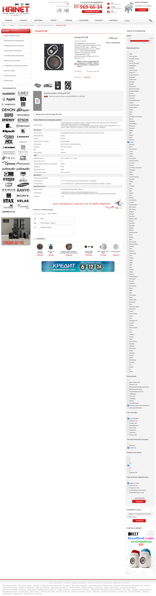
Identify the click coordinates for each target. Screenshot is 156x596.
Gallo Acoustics (133, 160)
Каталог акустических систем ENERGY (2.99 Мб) (67, 96)
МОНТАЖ (98, 583)
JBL (130, 184)
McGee (131, 221)
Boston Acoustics (134, 89)
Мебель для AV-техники (12, 60)
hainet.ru (114, 12)
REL (130, 292)
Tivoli (130, 339)
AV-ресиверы (67, 585)
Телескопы (145, 591)
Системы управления (63, 589)
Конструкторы (123, 591)
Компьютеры (8, 80)
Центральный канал (135, 408)
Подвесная (132, 430)
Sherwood (132, 309)
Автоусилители (34, 591)
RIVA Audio (132, 295)
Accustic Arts (133, 56)
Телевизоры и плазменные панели (16, 65)
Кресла (89, 591)
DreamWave (133, 123)
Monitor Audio (133, 232)
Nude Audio (132, 253)
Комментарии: (93, 71)
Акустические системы (45, 25)
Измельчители (17, 593)
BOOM (131, 84)
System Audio (133, 327)
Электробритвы (7, 593)
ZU (130, 364)
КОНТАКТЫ (125, 583)
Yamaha (131, 362)
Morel (131, 235)
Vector (131, 350)
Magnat (131, 211)
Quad (131, 288)
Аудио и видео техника (26, 25)
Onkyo (131, 258)
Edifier (131, 130)
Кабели (106, 587)
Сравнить (79, 71)
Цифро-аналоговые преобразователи (100, 585)
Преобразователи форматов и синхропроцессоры (106, 589)
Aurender (132, 82)
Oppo (131, 262)
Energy (131, 142)
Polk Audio (132, 279)
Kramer (131, 197)
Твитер (131, 401)
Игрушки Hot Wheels (134, 591)
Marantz (131, 214)
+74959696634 (116, 8)
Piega (131, 272)
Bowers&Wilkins (134, 91)
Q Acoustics (132, 286)
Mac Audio (132, 209)
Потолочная (133, 434)
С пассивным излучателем (137, 490)
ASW (130, 54)
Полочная (132, 432)
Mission (131, 230)
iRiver (131, 371)
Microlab (131, 225)
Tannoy (131, 337)
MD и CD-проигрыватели (80, 585)
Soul (130, 318)
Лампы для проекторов (42, 587)
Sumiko (131, 323)
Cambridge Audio (134, 100)
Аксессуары (99, 587)
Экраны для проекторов (9, 587)
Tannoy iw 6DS (51, 252)
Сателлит (132, 396)
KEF (130, 191)
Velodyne (132, 353)
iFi (130, 369)
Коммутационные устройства (14, 45)
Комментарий (56, 231)
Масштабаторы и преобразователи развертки (41, 589)
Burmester (132, 95)
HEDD (131, 174)
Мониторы (38, 593)
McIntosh (132, 223)
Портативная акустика (136, 391)
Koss (130, 195)
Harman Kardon (134, 177)
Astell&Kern (132, 65)
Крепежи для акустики (63, 591)
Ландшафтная (133, 425)
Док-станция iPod (134, 382)
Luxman (131, 202)
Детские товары (9, 70)
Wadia (131, 357)
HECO (131, 172)
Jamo (131, 188)
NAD (130, 239)
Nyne (130, 255)
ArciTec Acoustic (134, 63)
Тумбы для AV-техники (47, 591)
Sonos (131, 311)
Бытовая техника (10, 75)
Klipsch (131, 193)
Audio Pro (132, 72)
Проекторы (146, 585)
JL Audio (131, 186)
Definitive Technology (135, 116)
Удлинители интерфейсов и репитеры (14, 589)
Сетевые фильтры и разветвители (51, 585)
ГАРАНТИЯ (116, 583)
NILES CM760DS (40, 252)
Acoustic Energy (134, 58)
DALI (130, 112)
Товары (11, 25)
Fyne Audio (132, 158)
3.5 (130, 468)
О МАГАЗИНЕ (107, 583)
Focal (131, 151)
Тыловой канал (134, 403)
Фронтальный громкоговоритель (139, 405)
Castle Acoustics (134, 105)
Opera (131, 260)
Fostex (131, 156)
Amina (131, 61)
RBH (130, 290)
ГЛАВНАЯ (66, 583)
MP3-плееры (127, 589)
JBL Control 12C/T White (103, 252)
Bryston (131, 93)
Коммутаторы (114, 587)
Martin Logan (133, 218)
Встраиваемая (133, 418)
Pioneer (131, 274)
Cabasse (132, 98)
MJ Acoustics (133, 204)
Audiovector (132, 79)
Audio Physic (133, 70)
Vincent (131, 355)
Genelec (131, 163)
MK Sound (132, 207)
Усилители (36, 585)
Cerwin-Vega (133, 107)
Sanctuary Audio (134, 306)
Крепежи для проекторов (26, 587)
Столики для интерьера (78, 591)
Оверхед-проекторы (88, 587)
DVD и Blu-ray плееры (24, 585)
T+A (130, 330)
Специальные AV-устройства (80, 589)
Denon (131, 119)
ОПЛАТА (90, 583)
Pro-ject (131, 281)
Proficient (132, 283)
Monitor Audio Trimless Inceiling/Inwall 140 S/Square (69, 252)
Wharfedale (132, 360)
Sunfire (131, 325)
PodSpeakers (133, 276)
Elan (130, 133)
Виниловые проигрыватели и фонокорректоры (127, 585)
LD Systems (132, 200)
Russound (132, 302)
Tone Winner (133, 341)
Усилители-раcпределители (127, 587)
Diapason (132, 121)
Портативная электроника (13, 50)
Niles (130, 248)
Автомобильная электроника (14, 55)
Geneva (131, 165)
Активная (132, 445)
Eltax (130, 137)
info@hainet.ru (116, 4)
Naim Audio (132, 241)
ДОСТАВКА (82, 583)
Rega (130, 297)
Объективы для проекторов (59, 587)
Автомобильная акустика (10, 591)
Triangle (131, 343)
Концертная (133, 423)
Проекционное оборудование (14, 40)
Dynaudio (132, 126)
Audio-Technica (133, 75)
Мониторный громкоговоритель (139, 387)
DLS (130, 114)
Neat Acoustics (133, 244)
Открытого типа (134, 488)
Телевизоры (96, 591)
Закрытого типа (134, 483)
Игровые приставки (145, 589)
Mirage (131, 228)
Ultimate (131, 346)
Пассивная (132, 448)
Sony (130, 316)
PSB (130, 267)
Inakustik (132, 179)
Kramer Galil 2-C (116, 252)
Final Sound (132, 149)
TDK (130, 332)
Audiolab (132, 77)
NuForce (131, 251)
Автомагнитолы (24, 591)
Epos (130, 146)
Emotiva (131, 140)
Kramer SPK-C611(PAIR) (89, 252)
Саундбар (132, 398)
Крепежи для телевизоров (109, 591)
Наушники (135, 589)
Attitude (131, 68)
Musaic (131, 237)
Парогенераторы (28, 593)
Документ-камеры (74, 587)
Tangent (131, 334)
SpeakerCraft (133, 320)
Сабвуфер (132, 394)
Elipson (131, 135)
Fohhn (131, 153)
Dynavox (132, 128)
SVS (130, 304)
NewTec (131, 246)
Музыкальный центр (135, 389)
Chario (131, 109)
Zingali (131, 367)
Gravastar (132, 170)
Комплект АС (133, 384)
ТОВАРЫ (74, 583)
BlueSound (132, 86)
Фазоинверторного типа (136, 492)
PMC (130, 265)
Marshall (131, 216)
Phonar (131, 269)
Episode (131, 144)
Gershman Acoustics (135, 167)
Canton (131, 102)
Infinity (131, 181)
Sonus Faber (133, 313)
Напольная (132, 428)
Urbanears (132, 348)
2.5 (130, 463)
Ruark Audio (133, 299)
